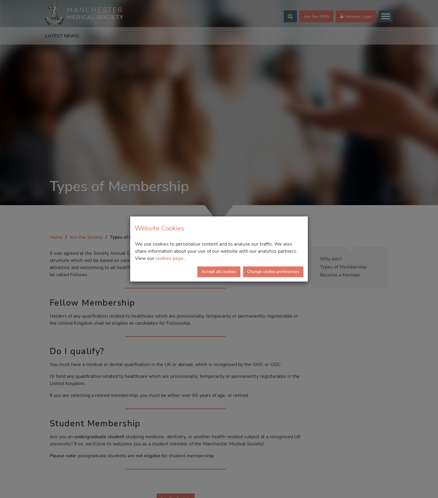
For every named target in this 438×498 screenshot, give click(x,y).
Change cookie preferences (273, 271)
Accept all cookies (218, 271)
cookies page (169, 258)
